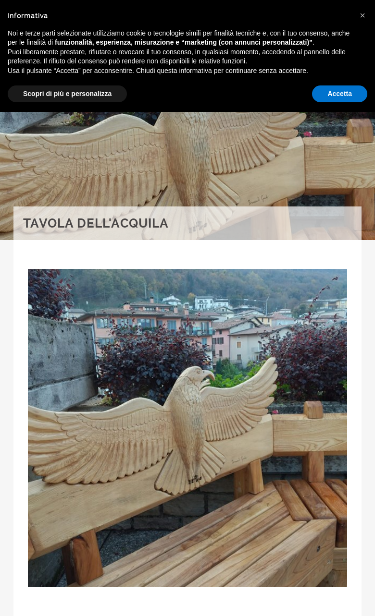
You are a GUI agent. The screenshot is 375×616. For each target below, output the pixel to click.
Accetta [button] (339, 93)
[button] (362, 15)
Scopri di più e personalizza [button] (67, 93)
